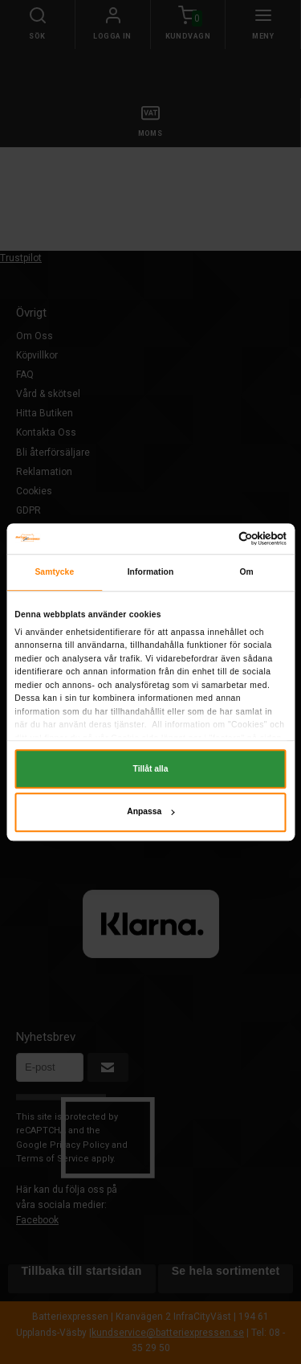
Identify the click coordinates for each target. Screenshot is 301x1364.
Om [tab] (246, 571)
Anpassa (150, 812)
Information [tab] (151, 571)
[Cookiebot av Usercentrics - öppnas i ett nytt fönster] (217, 538)
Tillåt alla (151, 768)
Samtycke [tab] (54, 571)
